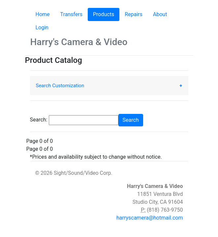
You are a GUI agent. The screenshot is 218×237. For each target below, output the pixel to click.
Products (106, 14)
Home (43, 14)
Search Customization (60, 86)
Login (42, 27)
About (160, 14)
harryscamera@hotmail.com (149, 218)
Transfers (71, 14)
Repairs (133, 14)
